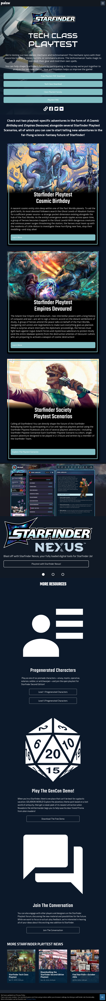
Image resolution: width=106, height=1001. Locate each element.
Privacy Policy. (31, 999)
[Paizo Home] (6, 3)
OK (102, 997)
